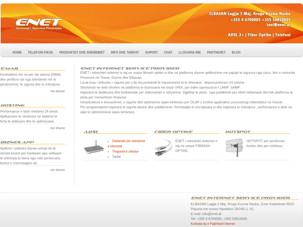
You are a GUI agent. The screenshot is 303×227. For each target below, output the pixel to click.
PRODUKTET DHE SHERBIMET (82, 52)
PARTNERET (216, 52)
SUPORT (151, 52)
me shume (57, 91)
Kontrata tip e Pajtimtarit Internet (213, 223)
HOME (17, 52)
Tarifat (116, 156)
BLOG (236, 52)
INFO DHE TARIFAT (125, 52)
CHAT (168, 52)
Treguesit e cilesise (125, 151)
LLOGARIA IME (190, 52)
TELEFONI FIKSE (40, 52)
